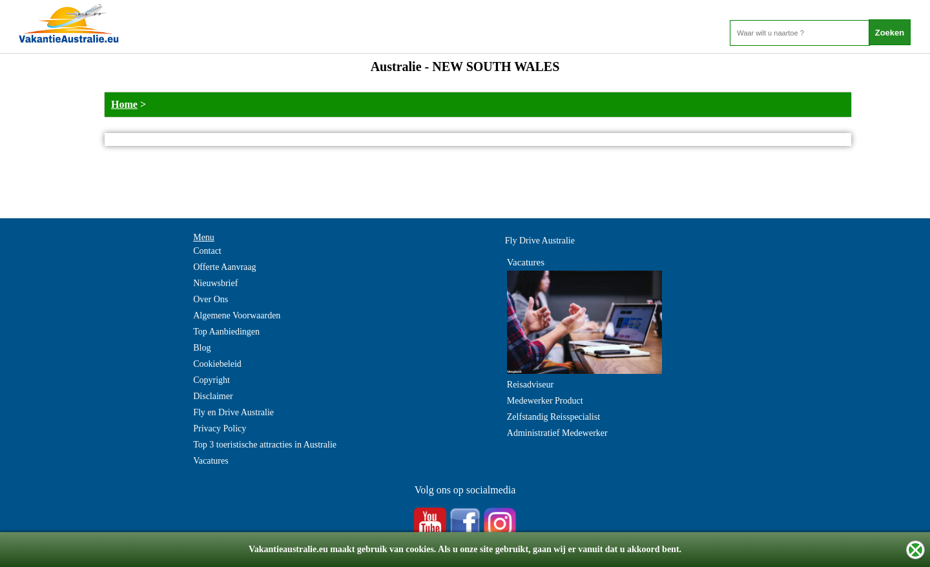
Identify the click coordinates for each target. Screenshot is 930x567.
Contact (207, 251)
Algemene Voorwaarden (236, 315)
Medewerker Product (545, 401)
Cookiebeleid (217, 364)
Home (124, 104)
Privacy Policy (219, 428)
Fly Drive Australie (540, 240)
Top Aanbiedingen (226, 331)
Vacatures (210, 461)
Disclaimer (212, 396)
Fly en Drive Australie (233, 412)
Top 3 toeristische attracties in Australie (264, 444)
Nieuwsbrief (215, 283)
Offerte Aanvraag (224, 267)
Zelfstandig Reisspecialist (553, 417)
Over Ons (210, 299)
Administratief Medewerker (557, 433)
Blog (202, 348)
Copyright (211, 380)
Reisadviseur (530, 384)
